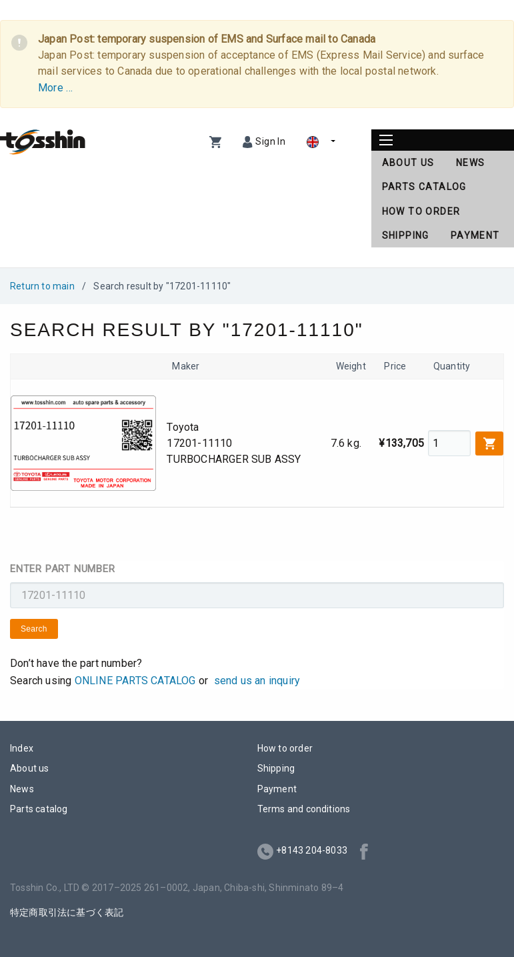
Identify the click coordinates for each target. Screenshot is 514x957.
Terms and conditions (304, 809)
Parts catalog (424, 186)
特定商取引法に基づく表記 (66, 912)
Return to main (42, 286)
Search (34, 629)
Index (21, 748)
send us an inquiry (257, 680)
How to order (421, 211)
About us (408, 162)
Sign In (270, 141)
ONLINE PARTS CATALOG (135, 680)
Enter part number (62, 569)
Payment (475, 235)
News (470, 162)
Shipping (405, 235)
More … (55, 87)
